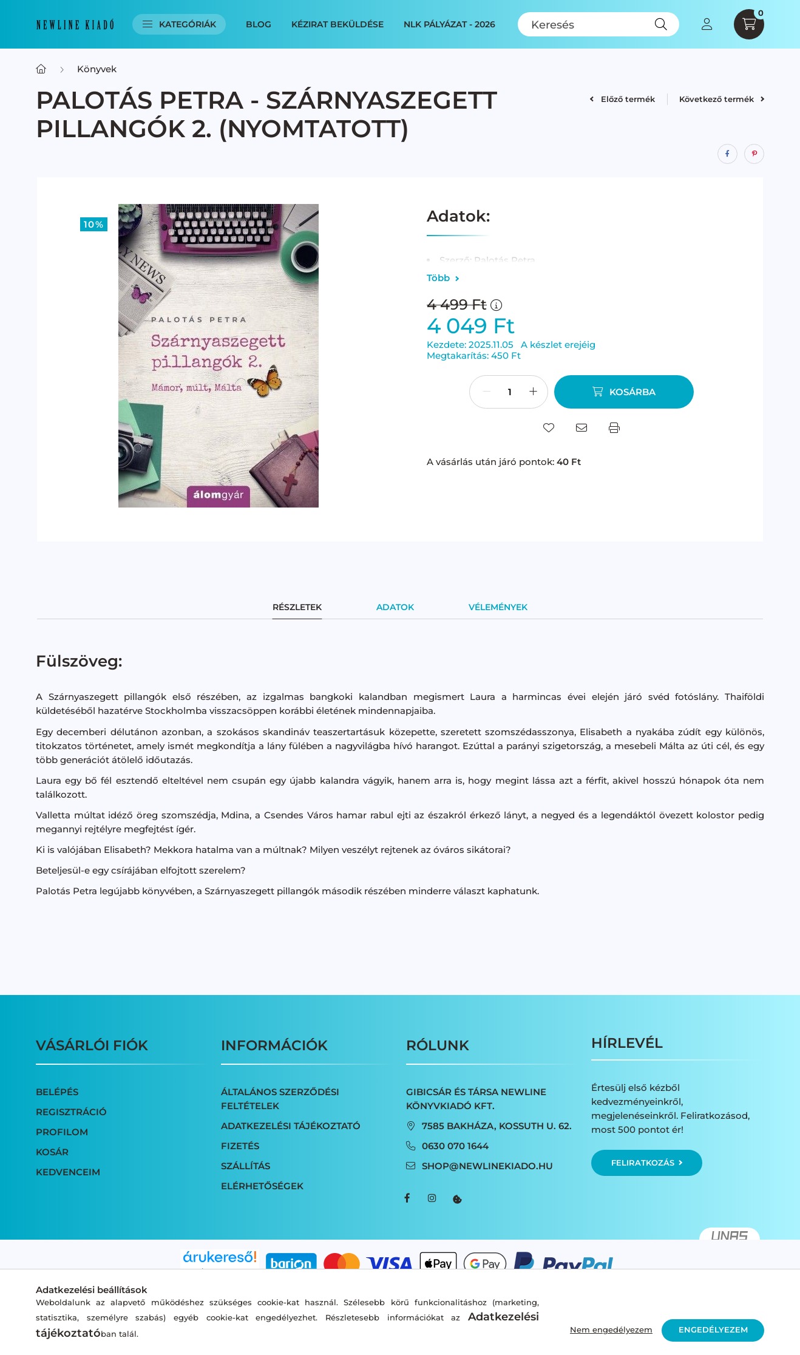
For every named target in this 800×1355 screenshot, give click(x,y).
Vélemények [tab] (498, 607)
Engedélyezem (713, 1329)
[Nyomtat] (614, 428)
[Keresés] (599, 24)
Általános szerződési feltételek (280, 1099)
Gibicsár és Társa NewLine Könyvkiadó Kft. (476, 1099)
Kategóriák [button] (179, 24)
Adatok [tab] (395, 607)
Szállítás (245, 1166)
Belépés (57, 1092)
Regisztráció (71, 1112)
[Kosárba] (624, 392)
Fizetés (240, 1146)
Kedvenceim (68, 1172)
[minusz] (486, 392)
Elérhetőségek (262, 1186)
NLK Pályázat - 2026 (449, 24)
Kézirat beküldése (337, 24)
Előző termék (622, 99)
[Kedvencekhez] (548, 428)
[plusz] (533, 392)
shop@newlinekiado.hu (487, 1166)
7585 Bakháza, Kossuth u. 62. (497, 1126)
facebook (407, 1198)
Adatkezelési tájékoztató (291, 1126)
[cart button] (749, 24)
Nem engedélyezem (611, 1329)
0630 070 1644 (455, 1146)
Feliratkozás (646, 1162)
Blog (258, 24)
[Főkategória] (41, 69)
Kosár (52, 1152)
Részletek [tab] (297, 607)
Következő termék (721, 99)
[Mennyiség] (510, 392)
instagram (431, 1198)
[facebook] (727, 154)
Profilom (62, 1132)
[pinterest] (754, 154)
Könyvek (97, 69)
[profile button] (706, 24)
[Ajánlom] (581, 428)
